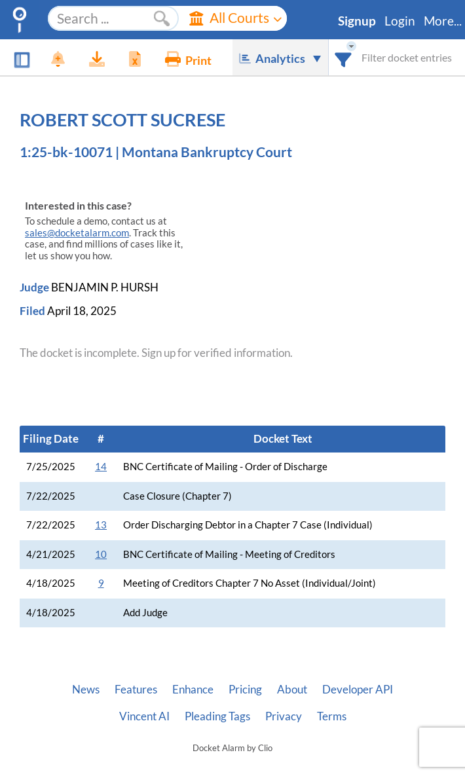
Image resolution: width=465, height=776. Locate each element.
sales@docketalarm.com (77, 232)
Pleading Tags (217, 716)
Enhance (193, 689)
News (86, 689)
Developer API (357, 689)
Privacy (283, 716)
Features (136, 689)
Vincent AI (144, 716)
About (292, 689)
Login (399, 21)
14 (101, 466)
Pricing (245, 689)
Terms (331, 716)
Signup (357, 21)
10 (101, 554)
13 (101, 524)
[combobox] (343, 57)
